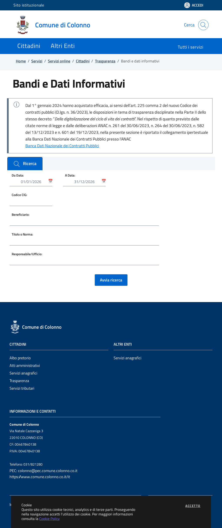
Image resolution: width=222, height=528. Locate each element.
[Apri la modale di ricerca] (203, 25)
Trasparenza (19, 381)
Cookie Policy (49, 518)
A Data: (70, 175)
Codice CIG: (19, 194)
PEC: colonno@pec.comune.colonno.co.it (43, 471)
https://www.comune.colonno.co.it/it (40, 477)
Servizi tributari (22, 388)
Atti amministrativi (25, 365)
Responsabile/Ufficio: (27, 254)
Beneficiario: (20, 214)
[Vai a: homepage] (54, 25)
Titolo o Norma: (22, 234)
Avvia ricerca (111, 280)
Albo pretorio (20, 358)
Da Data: (18, 175)
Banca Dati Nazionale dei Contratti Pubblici (62, 145)
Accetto (193, 505)
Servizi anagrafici (23, 373)
